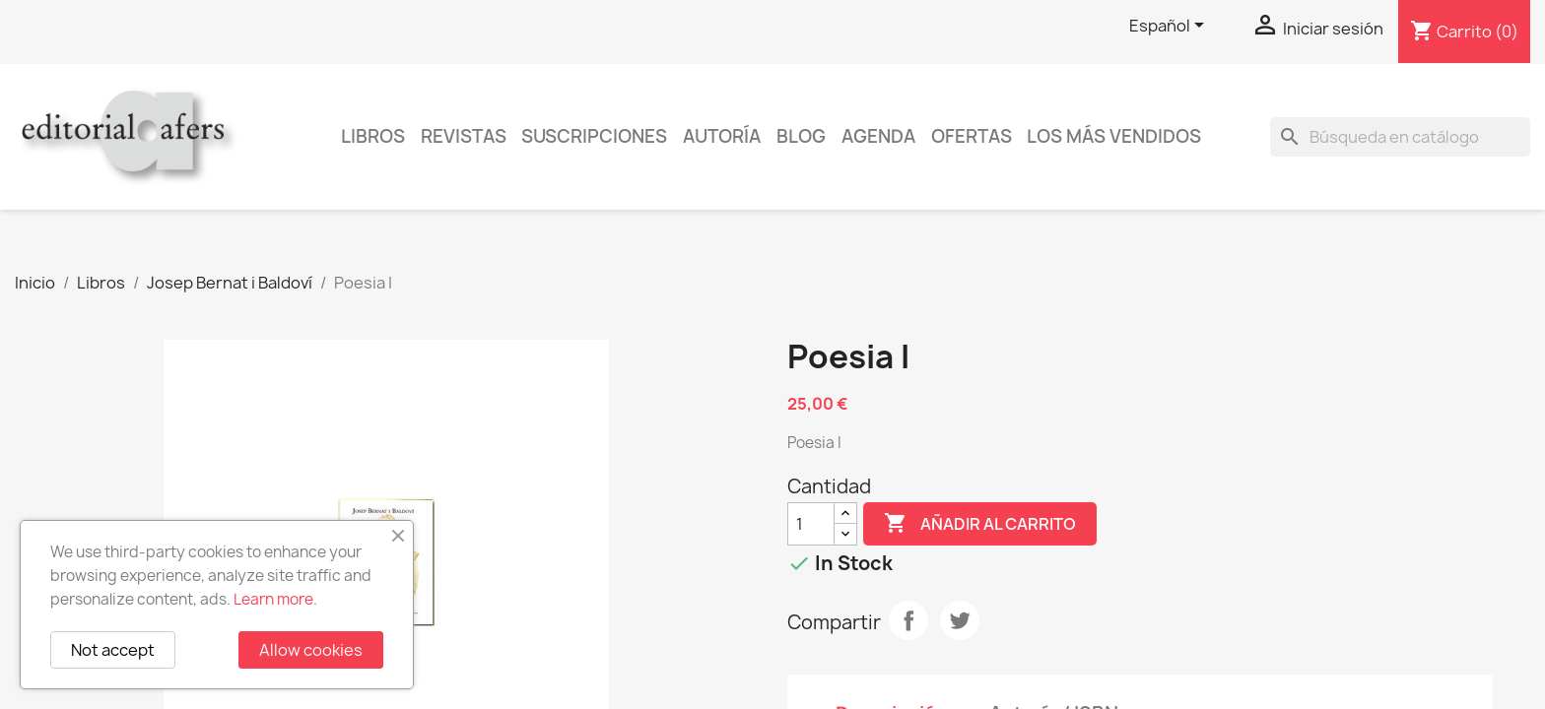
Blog (801, 136)
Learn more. (275, 599)
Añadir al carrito (980, 524)
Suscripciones (594, 136)
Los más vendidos (1114, 136)
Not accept (113, 650)
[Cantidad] (811, 524)
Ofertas (971, 136)
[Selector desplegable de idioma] (1170, 26)
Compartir (908, 620)
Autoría (722, 136)
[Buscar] (1400, 137)
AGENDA (878, 136)
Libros (373, 136)
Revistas (463, 136)
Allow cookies (311, 650)
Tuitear (959, 620)
